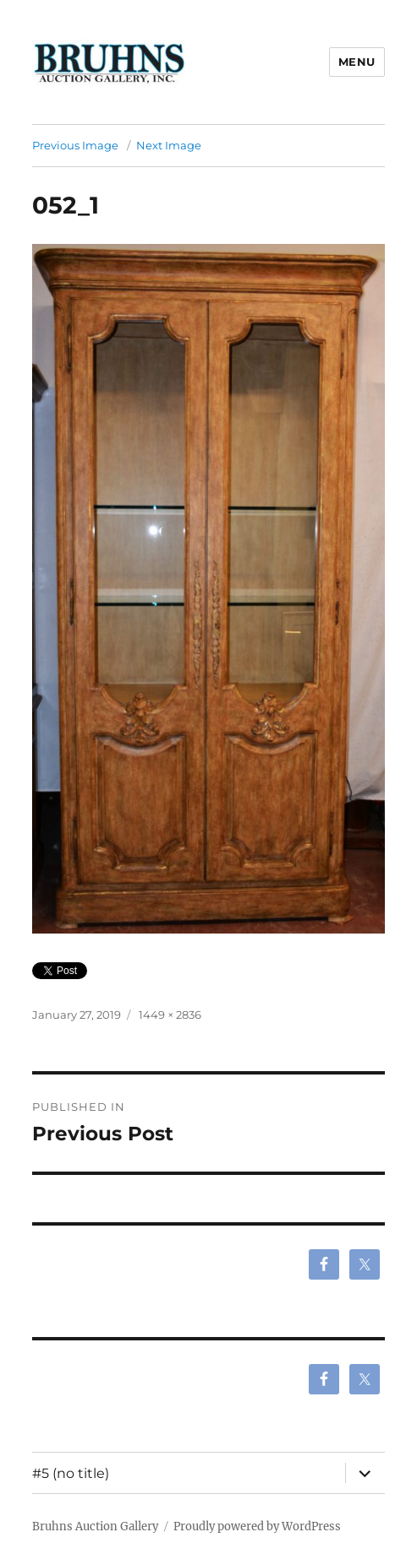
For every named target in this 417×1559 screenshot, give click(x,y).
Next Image (168, 145)
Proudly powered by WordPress (257, 1526)
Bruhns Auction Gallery (95, 1526)
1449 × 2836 (170, 1014)
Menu (357, 61)
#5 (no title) (70, 1473)
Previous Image (75, 145)
